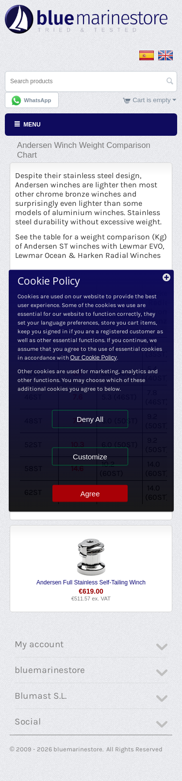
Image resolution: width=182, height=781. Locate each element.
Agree (89, 493)
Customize (90, 456)
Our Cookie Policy (93, 357)
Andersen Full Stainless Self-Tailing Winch (91, 582)
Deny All (90, 419)
